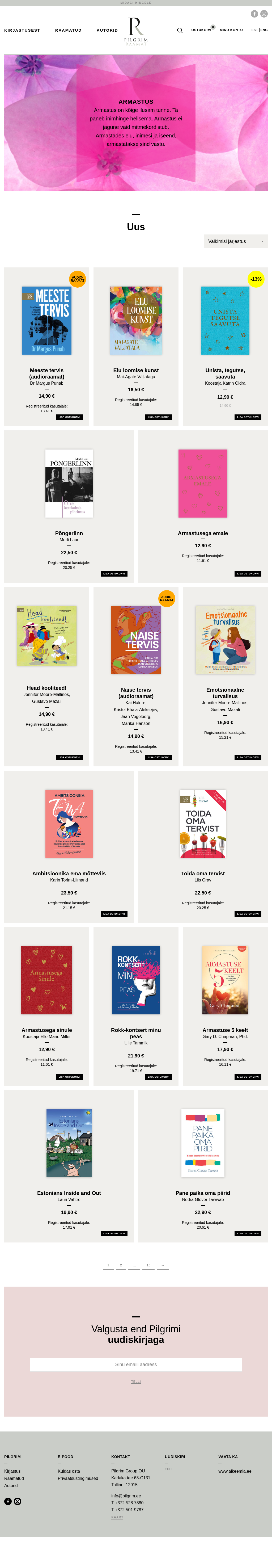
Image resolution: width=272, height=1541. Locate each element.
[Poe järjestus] (236, 245)
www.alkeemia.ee (235, 1475)
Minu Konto (231, 32)
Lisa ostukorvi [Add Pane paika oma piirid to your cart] (248, 1237)
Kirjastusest (22, 32)
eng (264, 32)
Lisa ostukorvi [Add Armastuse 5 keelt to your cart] (248, 1080)
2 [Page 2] (121, 1269)
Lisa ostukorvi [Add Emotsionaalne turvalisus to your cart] (248, 761)
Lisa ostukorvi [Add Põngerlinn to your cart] (114, 577)
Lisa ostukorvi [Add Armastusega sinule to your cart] (69, 1080)
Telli (136, 1385)
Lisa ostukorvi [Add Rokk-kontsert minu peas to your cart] (158, 1080)
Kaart (117, 1521)
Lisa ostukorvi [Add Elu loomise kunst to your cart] (158, 420)
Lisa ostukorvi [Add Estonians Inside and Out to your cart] (114, 1237)
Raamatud (68, 32)
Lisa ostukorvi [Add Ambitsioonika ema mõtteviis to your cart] (114, 917)
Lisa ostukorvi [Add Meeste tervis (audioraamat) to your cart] (69, 420)
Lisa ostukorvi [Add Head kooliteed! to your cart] (69, 761)
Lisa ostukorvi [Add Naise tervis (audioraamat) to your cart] (158, 761)
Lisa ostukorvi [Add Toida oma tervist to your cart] (248, 917)
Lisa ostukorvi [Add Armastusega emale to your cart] (248, 577)
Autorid (107, 32)
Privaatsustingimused (78, 1482)
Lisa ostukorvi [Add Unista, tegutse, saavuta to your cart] (248, 420)
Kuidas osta (69, 1475)
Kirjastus (12, 1475)
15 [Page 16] (148, 1269)
